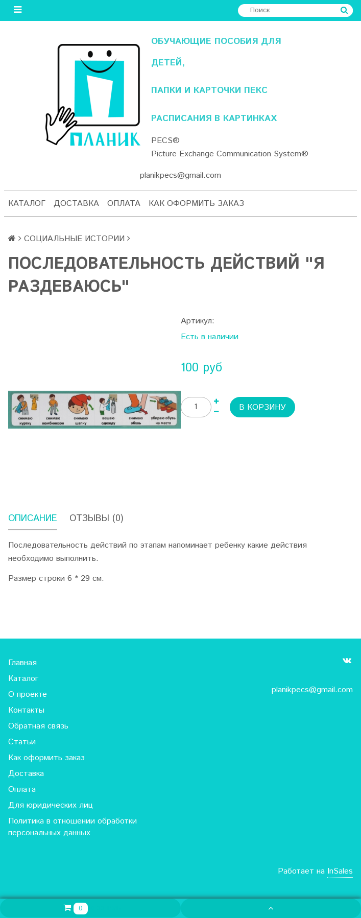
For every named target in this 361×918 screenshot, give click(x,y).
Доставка (76, 203)
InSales (340, 871)
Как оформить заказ (196, 203)
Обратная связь (38, 726)
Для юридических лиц (50, 805)
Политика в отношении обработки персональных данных (72, 827)
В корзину (262, 407)
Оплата (123, 203)
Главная (22, 663)
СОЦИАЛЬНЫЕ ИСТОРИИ (74, 239)
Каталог (26, 203)
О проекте (27, 694)
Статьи (22, 742)
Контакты (26, 710)
